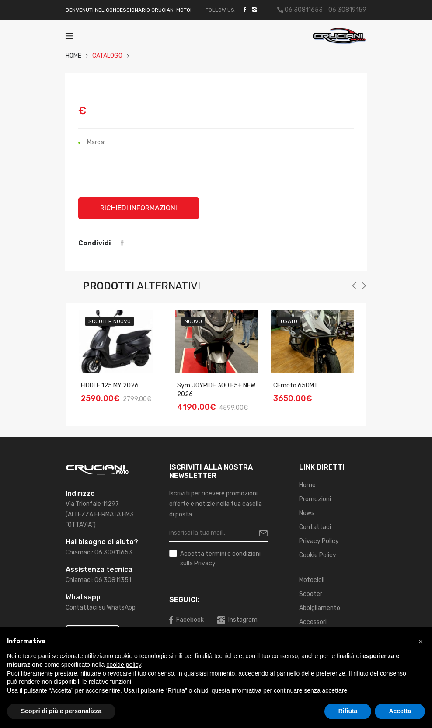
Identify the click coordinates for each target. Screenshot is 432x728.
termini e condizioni (233, 553)
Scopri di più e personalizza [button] (61, 710)
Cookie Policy (317, 555)
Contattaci (315, 527)
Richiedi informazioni (138, 208)
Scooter (310, 594)
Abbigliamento (319, 608)
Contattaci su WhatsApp (101, 607)
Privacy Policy (319, 541)
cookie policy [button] (123, 664)
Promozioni (315, 499)
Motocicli (311, 580)
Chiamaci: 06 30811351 (98, 580)
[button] (421, 641)
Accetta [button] (400, 710)
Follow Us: (221, 10)
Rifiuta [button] (348, 710)
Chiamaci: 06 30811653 (99, 552)
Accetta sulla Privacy (220, 558)
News (306, 513)
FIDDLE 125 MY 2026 (110, 385)
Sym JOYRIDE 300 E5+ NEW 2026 (216, 389)
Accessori (313, 622)
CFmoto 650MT (295, 385)
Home (307, 485)
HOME (73, 55)
